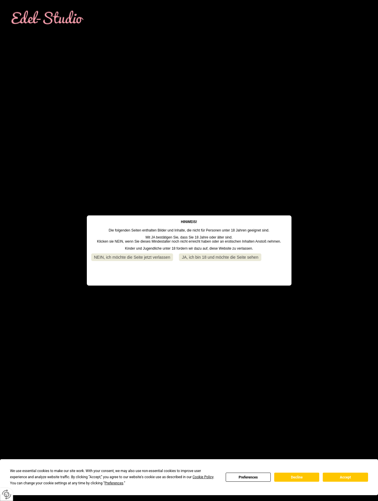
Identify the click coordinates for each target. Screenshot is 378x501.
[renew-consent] (6, 494)
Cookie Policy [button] (203, 477)
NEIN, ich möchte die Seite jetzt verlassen (132, 257)
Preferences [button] (114, 483)
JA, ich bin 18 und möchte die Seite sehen (220, 257)
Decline (297, 477)
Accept (345, 477)
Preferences (248, 477)
